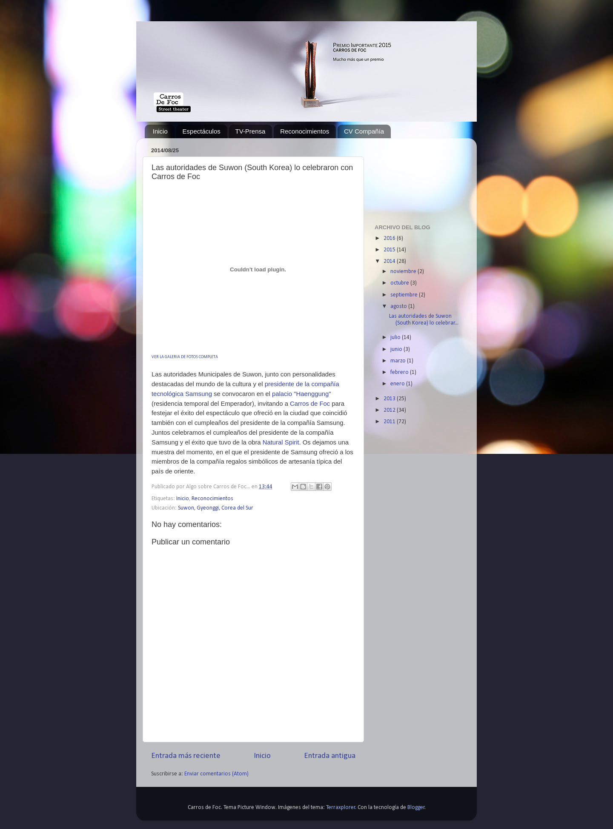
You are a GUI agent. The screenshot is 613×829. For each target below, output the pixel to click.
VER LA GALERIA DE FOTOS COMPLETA (185, 357)
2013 (390, 399)
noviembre (404, 271)
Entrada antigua (329, 756)
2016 (390, 238)
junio (397, 349)
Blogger (416, 807)
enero (398, 384)
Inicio (160, 131)
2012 (390, 410)
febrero (400, 372)
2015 (390, 250)
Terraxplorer (340, 807)
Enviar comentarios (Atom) (216, 774)
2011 (390, 421)
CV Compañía (364, 131)
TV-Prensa (250, 131)
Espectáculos (202, 131)
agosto (399, 306)
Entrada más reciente (186, 756)
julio (396, 337)
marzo (398, 361)
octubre (400, 283)
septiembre (404, 295)
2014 (390, 261)
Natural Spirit (281, 442)
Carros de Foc (310, 403)
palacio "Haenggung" (300, 393)
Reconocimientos (304, 131)
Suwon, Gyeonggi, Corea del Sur (215, 508)
